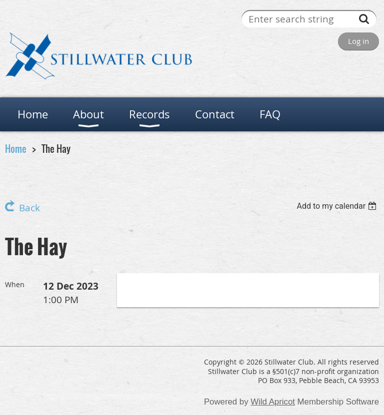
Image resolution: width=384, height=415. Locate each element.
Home (15, 148)
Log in (358, 41)
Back (29, 207)
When (14, 284)
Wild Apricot (272, 402)
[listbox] (337, 206)
